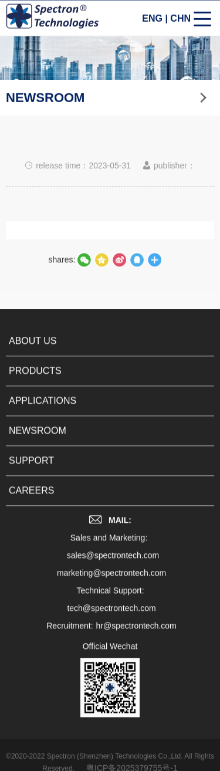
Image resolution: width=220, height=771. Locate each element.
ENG (152, 20)
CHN (180, 20)
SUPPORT (31, 474)
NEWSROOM (37, 444)
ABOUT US (33, 354)
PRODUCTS (35, 384)
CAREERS (31, 504)
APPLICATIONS (42, 414)
